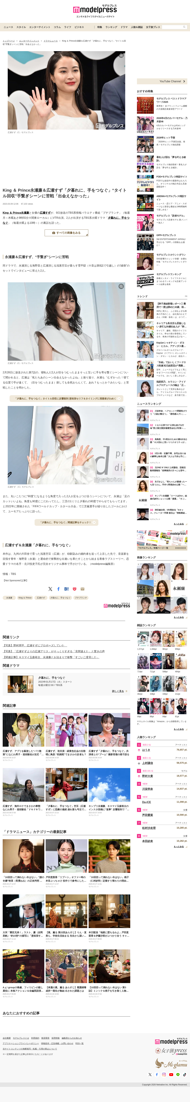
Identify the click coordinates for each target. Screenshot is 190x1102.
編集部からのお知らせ (72, 1038)
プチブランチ (81, 598)
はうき (146, 750)
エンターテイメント (39, 27)
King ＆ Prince (12, 212)
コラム (57, 27)
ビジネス (79, 27)
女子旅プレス (153, 27)
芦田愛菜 (147, 815)
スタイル (21, 27)
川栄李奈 (147, 789)
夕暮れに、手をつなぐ (60, 598)
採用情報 (56, 1038)
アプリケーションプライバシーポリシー (21, 1043)
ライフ (67, 27)
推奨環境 (45, 1038)
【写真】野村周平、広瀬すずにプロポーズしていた (35, 645)
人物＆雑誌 (137, 27)
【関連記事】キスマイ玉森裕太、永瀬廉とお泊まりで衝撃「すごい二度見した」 (51, 657)
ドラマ (124, 27)
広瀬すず (45, 212)
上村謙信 (147, 763)
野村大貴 (147, 776)
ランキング (111, 27)
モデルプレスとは (21, 1038)
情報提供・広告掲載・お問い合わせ (57, 1043)
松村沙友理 (149, 828)
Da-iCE (146, 802)
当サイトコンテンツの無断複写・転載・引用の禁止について (30, 1049)
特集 (99, 27)
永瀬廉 (25, 212)
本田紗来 (147, 841)
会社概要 (7, 1038)
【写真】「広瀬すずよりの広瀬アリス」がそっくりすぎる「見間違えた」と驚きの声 (54, 651)
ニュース (8, 27)
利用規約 (35, 1038)
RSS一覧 (80, 1043)
